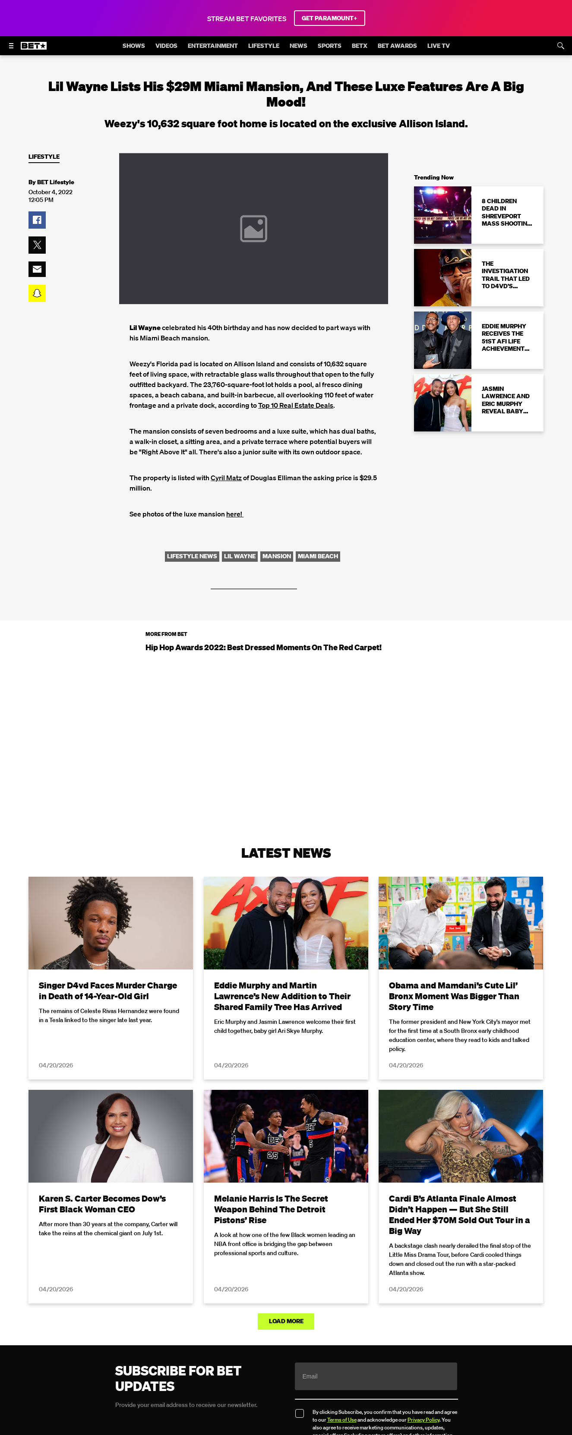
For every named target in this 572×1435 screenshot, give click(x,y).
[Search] (560, 45)
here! (234, 514)
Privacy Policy (423, 1419)
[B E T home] (34, 49)
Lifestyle (44, 156)
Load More (286, 1321)
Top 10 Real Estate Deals (295, 405)
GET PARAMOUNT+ (329, 18)
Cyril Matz (226, 477)
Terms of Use (342, 1419)
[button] (37, 220)
